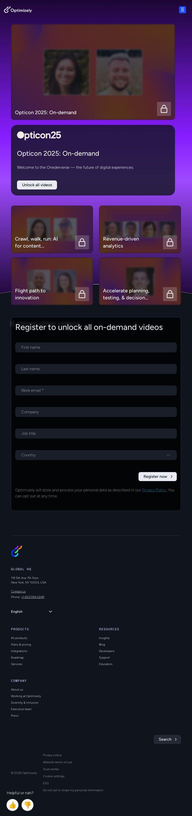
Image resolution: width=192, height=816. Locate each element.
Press (14, 715)
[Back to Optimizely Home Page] (18, 10)
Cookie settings (53, 776)
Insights (104, 638)
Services (16, 664)
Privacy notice (52, 755)
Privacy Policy (154, 490)
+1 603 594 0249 (32, 597)
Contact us (18, 591)
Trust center (51, 769)
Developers (106, 651)
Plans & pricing (21, 644)
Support (104, 657)
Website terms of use (57, 762)
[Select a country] (96, 455)
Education (105, 664)
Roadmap (17, 657)
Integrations (19, 651)
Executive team (21, 709)
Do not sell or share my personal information (73, 790)
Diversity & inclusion (24, 702)
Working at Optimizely (26, 696)
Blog (102, 644)
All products (19, 638)
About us (17, 689)
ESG (46, 783)
